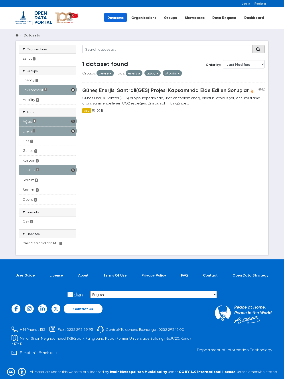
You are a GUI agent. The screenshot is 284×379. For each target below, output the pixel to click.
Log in (246, 3)
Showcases (195, 17)
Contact (210, 275)
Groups (170, 17)
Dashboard (254, 17)
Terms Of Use (115, 275)
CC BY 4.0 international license (207, 371)
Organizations (143, 17)
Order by (213, 64)
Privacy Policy (154, 275)
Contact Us (83, 308)
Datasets (115, 17)
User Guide (25, 275)
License (56, 275)
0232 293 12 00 (171, 329)
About (83, 275)
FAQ (184, 275)
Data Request (224, 17)
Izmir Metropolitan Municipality (138, 371)
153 (42, 329)
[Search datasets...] (167, 49)
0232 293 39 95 (80, 329)
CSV (86, 110)
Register (260, 3)
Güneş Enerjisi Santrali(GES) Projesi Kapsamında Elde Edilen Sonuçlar (165, 90)
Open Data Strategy (250, 275)
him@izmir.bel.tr (46, 352)
